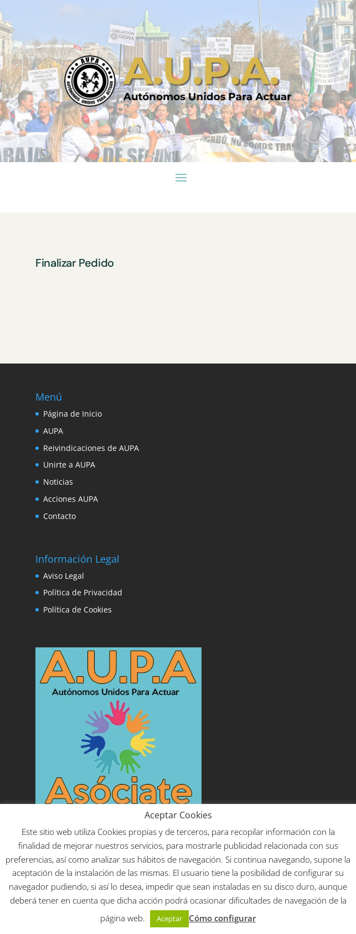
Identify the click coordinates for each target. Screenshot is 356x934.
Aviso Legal (63, 575)
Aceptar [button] (169, 918)
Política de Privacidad (82, 592)
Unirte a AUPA (69, 464)
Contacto (59, 516)
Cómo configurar (222, 917)
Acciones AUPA (70, 499)
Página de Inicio (72, 413)
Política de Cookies (77, 609)
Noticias (58, 481)
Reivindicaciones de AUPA (91, 448)
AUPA (53, 431)
